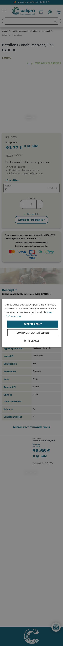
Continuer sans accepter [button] (33, 332)
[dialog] (31, 323)
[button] (31, 341)
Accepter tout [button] (33, 324)
